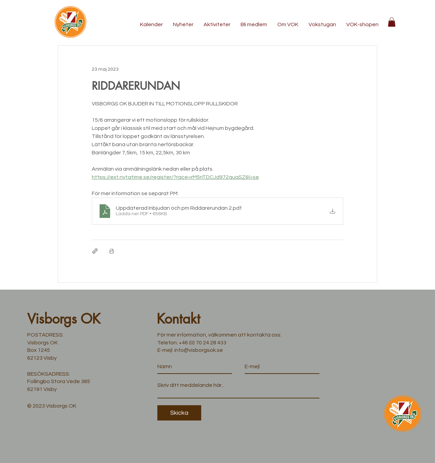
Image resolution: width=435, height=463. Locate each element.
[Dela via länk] (95, 251)
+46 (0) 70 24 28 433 (202, 342)
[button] (392, 22)
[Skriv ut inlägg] (111, 251)
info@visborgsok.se (198, 350)
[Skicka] (179, 413)
